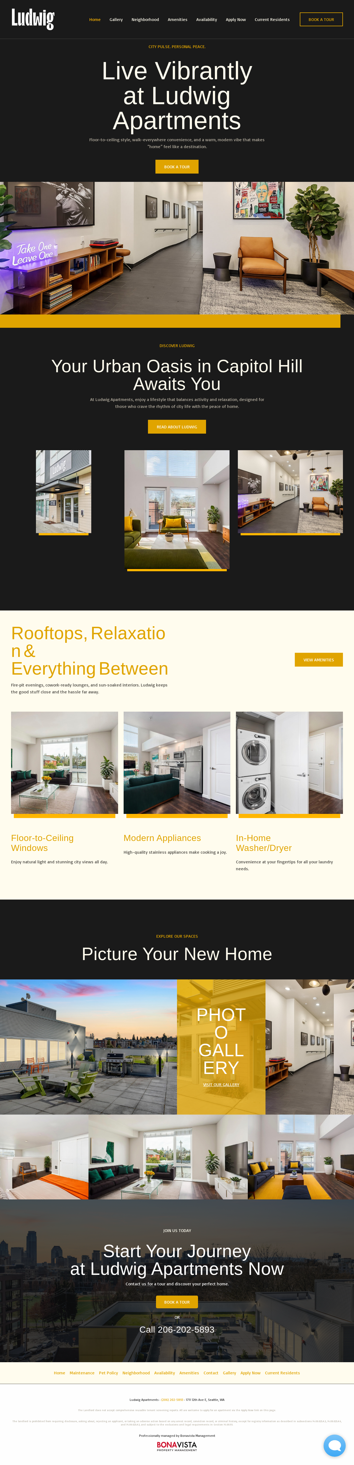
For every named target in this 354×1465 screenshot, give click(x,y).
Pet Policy (108, 1372)
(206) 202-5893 (172, 1400)
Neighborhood (145, 19)
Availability (206, 19)
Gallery (116, 19)
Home (95, 19)
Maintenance (82, 1372)
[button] (321, 19)
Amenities (178, 19)
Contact (211, 1372)
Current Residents (272, 19)
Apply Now (236, 19)
